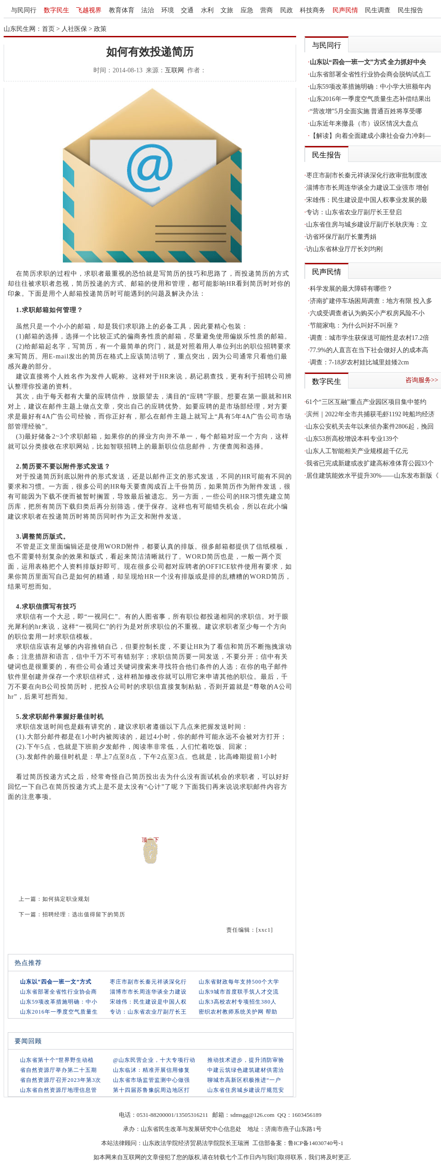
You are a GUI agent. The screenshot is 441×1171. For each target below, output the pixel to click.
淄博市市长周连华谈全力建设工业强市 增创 (367, 187)
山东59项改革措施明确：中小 (58, 1002)
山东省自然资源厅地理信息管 (58, 1090)
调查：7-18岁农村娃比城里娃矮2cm (359, 362)
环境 (167, 10)
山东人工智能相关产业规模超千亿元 (357, 451)
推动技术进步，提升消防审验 (245, 1060)
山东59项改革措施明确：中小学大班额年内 (370, 86)
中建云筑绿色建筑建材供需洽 (245, 1070)
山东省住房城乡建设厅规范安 (245, 1090)
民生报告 (410, 10)
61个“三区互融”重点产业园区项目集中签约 (366, 402)
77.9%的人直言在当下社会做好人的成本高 (369, 350)
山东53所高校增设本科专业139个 (352, 438)
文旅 (226, 10)
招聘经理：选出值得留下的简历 (83, 914)
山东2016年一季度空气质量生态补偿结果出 (370, 99)
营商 (266, 10)
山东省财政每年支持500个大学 (239, 982)
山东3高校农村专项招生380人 (238, 1002)
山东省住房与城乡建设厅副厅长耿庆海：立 (366, 224)
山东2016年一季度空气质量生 (59, 1012)
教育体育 (121, 10)
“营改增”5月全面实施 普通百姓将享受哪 (366, 111)
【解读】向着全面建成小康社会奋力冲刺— (370, 135)
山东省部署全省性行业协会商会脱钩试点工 (370, 74)
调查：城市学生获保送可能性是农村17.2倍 (370, 337)
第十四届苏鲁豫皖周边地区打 (151, 1090)
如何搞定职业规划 (66, 899)
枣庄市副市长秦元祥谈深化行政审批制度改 (366, 175)
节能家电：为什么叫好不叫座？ (354, 325)
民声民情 (345, 10)
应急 (247, 10)
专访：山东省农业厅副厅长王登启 (354, 212)
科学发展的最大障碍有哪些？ (351, 288)
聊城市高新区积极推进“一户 (244, 1080)
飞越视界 (89, 10)
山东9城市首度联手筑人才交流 (239, 992)
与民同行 (23, 10)
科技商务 (312, 10)
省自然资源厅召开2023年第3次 (60, 1080)
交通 (187, 10)
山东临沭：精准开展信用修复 (151, 1070)
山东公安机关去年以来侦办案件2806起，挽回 (370, 426)
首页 (48, 28)
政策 (100, 28)
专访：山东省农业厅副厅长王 (148, 1012)
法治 (147, 10)
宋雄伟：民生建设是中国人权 (148, 1002)
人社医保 (74, 28)
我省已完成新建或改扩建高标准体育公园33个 (370, 463)
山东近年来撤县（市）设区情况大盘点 (364, 123)
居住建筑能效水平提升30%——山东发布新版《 (372, 475)
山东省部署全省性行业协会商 (58, 992)
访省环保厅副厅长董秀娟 (341, 236)
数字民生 (56, 10)
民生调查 (377, 10)
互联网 (174, 70)
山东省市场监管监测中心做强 (151, 1080)
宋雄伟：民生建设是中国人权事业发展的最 (366, 200)
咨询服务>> (421, 380)
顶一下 (150, 840)
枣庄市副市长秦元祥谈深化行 (148, 982)
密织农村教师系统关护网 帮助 (238, 1012)
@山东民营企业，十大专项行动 (154, 1060)
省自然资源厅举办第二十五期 (58, 1070)
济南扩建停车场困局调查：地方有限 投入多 (371, 301)
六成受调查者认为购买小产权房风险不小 (367, 313)
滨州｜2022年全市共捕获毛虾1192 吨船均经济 (370, 414)
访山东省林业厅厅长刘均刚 (344, 249)
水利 (207, 10)
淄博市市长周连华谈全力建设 (148, 992)
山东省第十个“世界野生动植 (57, 1060)
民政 (286, 10)
